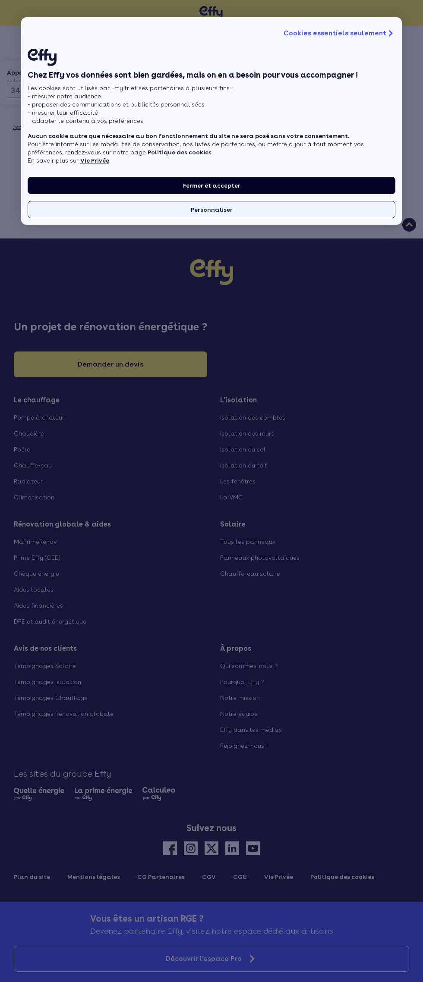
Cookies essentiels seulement (339, 33)
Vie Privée (94, 160)
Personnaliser (212, 209)
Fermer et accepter (211, 185)
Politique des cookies (180, 152)
